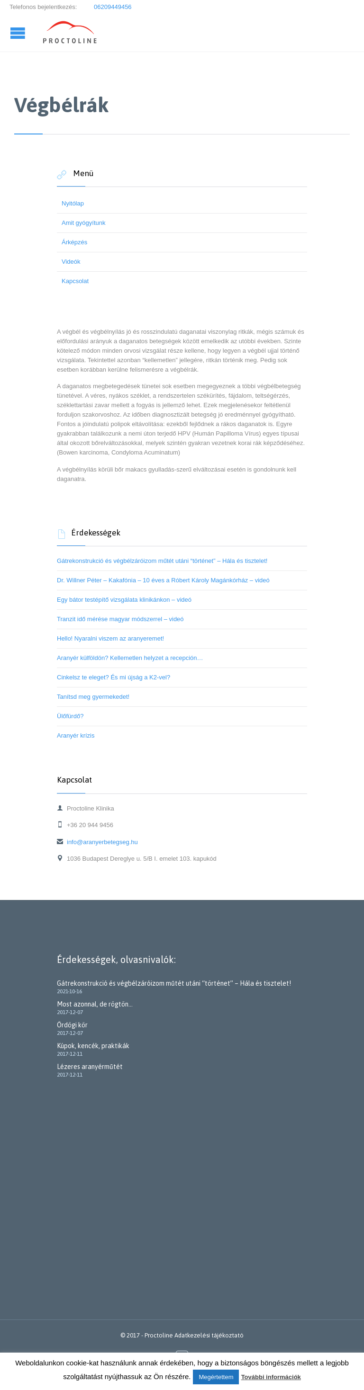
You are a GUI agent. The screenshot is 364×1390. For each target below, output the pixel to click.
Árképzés (74, 242)
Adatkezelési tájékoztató (209, 1335)
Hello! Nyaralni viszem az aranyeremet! (110, 638)
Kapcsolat (75, 281)
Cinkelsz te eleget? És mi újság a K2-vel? (113, 677)
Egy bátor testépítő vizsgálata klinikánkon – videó (124, 599)
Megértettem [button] (216, 1377)
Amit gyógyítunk (84, 222)
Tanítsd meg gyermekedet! (93, 696)
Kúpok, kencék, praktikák (93, 1046)
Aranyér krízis (75, 735)
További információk (271, 1377)
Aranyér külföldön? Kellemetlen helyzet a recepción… (130, 657)
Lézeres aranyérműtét (90, 1066)
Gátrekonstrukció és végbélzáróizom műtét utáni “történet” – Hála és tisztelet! (162, 560)
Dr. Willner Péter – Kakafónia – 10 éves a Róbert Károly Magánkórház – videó (163, 580)
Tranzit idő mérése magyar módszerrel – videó (120, 619)
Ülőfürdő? (70, 716)
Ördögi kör (72, 1025)
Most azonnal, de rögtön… (95, 1004)
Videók (71, 261)
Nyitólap (73, 203)
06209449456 (111, 6)
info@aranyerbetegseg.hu (97, 842)
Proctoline (159, 1335)
